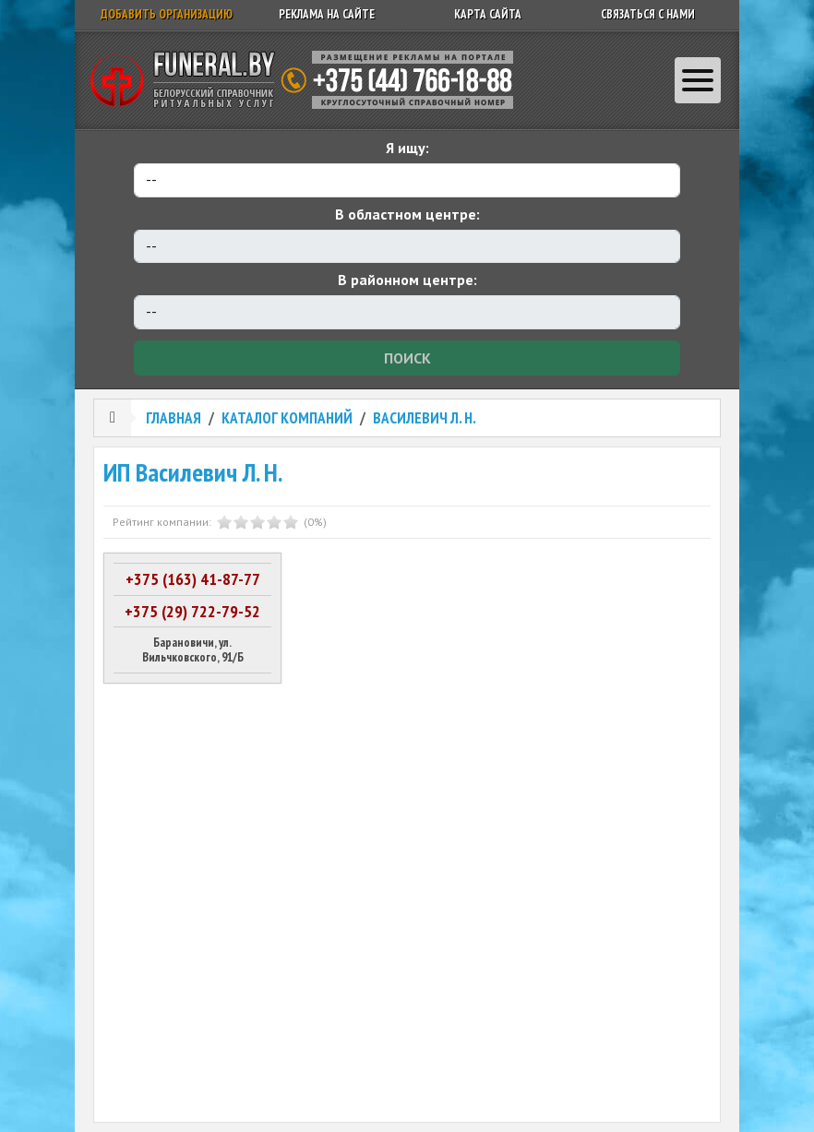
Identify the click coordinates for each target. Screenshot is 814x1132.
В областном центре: (407, 214)
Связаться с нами (648, 14)
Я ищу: (407, 147)
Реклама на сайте (327, 14)
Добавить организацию (167, 14)
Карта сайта (487, 14)
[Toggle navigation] (698, 80)
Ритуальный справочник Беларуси (308, 80)
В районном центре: (407, 279)
